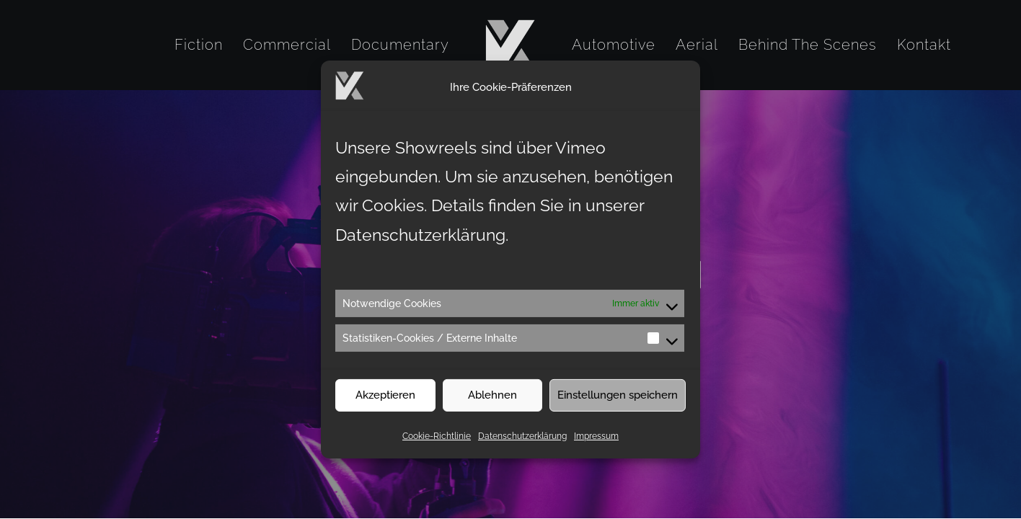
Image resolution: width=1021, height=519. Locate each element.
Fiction (198, 44)
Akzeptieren (385, 406)
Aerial (697, 44)
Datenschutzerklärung (522, 447)
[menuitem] (198, 44)
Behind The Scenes (807, 44)
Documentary (400, 44)
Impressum (596, 447)
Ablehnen (492, 406)
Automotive (613, 44)
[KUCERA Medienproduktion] (510, 44)
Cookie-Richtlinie (436, 447)
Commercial (287, 44)
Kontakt (924, 44)
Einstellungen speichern (617, 406)
